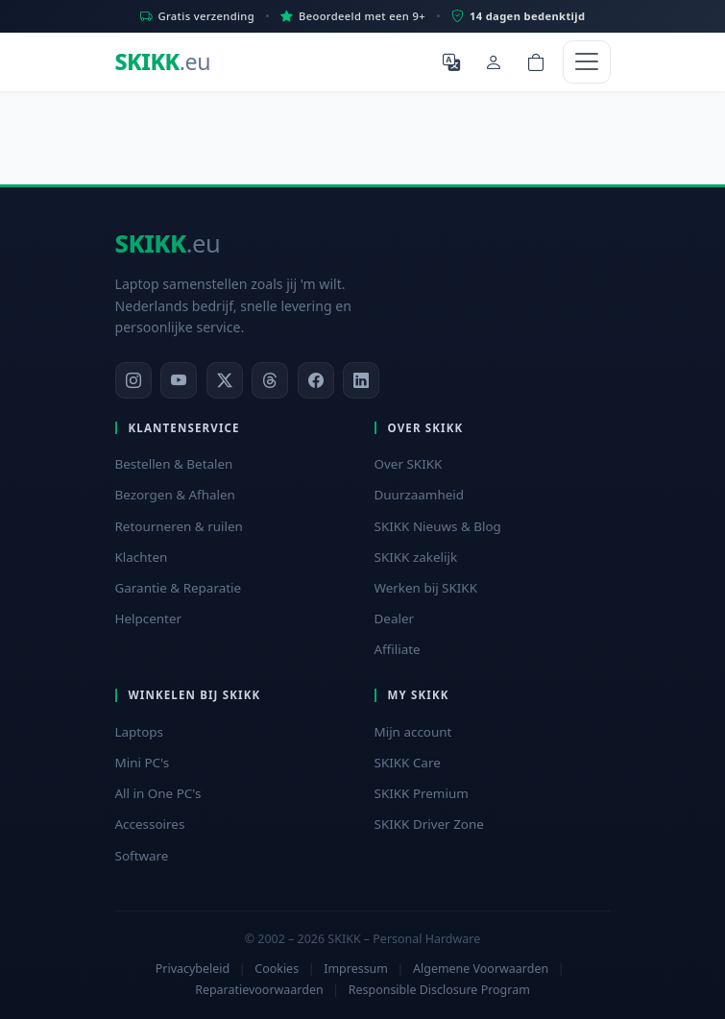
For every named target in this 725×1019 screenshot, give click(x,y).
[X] (224, 380)
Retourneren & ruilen (179, 526)
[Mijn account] (493, 61)
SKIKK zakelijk (416, 557)
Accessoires (150, 824)
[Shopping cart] (536, 61)
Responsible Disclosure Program (439, 990)
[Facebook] (316, 380)
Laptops (139, 731)
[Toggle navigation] (587, 62)
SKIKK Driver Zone (429, 824)
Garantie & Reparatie (178, 587)
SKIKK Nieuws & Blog (438, 526)
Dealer (395, 618)
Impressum (356, 968)
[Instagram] (133, 380)
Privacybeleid (193, 968)
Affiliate (398, 649)
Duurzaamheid (420, 494)
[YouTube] (178, 380)
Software (142, 855)
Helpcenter (148, 618)
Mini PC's (142, 762)
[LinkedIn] (361, 380)
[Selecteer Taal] (451, 61)
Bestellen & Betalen (174, 464)
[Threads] (270, 380)
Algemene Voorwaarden (480, 968)
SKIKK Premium (422, 793)
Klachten (141, 557)
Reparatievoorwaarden (259, 990)
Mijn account (413, 731)
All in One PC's (158, 793)
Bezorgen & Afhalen (175, 494)
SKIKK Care (408, 762)
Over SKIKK (409, 464)
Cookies (276, 968)
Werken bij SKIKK (426, 587)
